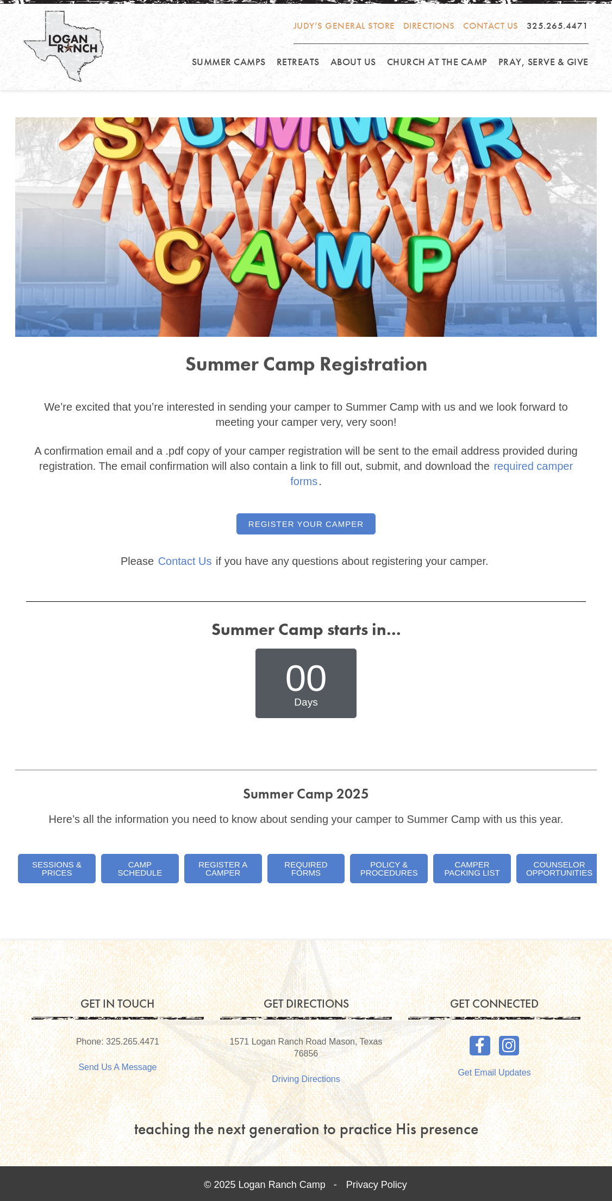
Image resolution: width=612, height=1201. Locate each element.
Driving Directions (306, 1079)
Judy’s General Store (344, 26)
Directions (429, 26)
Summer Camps (229, 61)
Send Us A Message (117, 1067)
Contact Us (491, 26)
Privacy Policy (376, 1184)
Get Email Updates (494, 1072)
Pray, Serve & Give (543, 61)
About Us (353, 61)
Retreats (298, 61)
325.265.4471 (558, 26)
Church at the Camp (437, 61)
